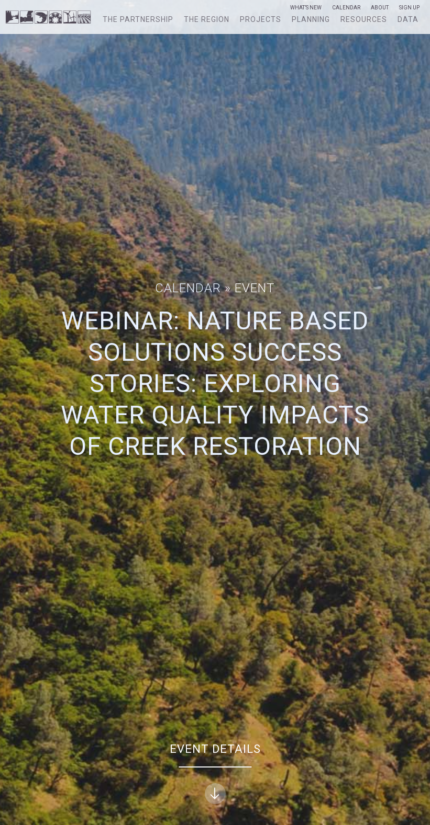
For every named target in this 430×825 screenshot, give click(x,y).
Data (408, 19)
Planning (311, 19)
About (380, 7)
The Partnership (138, 19)
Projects (260, 19)
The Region (206, 19)
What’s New (306, 7)
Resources (363, 19)
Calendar (346, 7)
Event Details (215, 773)
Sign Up (409, 7)
